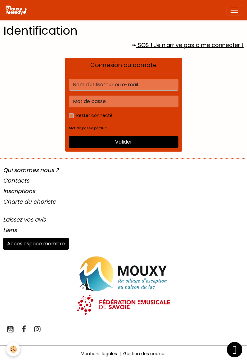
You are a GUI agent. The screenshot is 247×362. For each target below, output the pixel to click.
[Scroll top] (234, 349)
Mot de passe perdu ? (88, 128)
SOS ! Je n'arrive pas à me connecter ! (190, 45)
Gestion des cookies (145, 354)
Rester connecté (94, 115)
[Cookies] (13, 349)
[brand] (17, 10)
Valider (123, 141)
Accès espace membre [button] (36, 243)
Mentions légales (99, 354)
